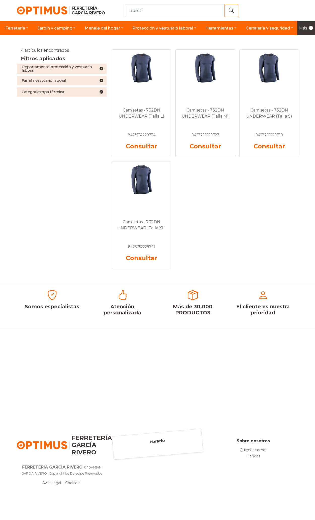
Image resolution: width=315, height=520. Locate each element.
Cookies (72, 483)
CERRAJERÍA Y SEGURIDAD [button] (268, 28)
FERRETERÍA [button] (15, 28)
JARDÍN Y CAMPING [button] (55, 28)
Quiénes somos (253, 450)
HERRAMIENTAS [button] (219, 28)
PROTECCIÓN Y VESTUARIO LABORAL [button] (162, 28)
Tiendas (253, 456)
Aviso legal (51, 483)
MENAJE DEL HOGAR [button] (102, 28)
